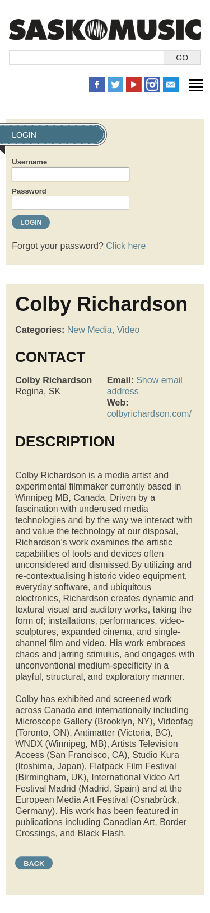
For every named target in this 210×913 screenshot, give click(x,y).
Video (128, 330)
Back (34, 863)
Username (29, 162)
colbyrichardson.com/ (149, 413)
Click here (126, 246)
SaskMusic (105, 29)
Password (29, 191)
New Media (89, 330)
